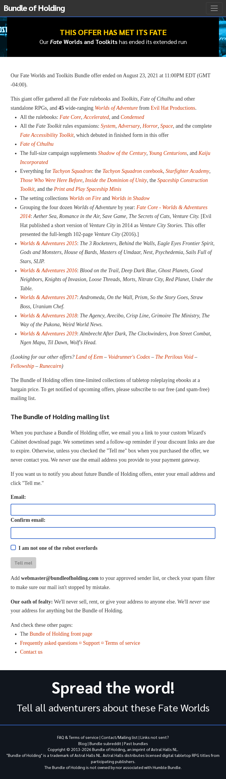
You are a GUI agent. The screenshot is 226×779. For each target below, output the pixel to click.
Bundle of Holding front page (60, 634)
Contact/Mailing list (119, 737)
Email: (18, 497)
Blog (82, 743)
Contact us (31, 652)
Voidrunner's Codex (129, 357)
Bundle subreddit (105, 743)
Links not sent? (154, 737)
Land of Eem (89, 357)
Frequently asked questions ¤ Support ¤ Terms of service (80, 643)
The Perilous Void (174, 357)
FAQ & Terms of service (78, 737)
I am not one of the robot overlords (58, 548)
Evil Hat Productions (173, 108)
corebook (132, 171)
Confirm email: (28, 520)
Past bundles (136, 743)
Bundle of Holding (34, 7)
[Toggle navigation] (214, 8)
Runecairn (50, 366)
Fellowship (22, 366)
